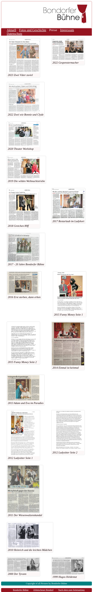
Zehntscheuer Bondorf (43, 590)
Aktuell (11, 30)
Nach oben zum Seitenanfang (71, 590)
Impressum (67, 30)
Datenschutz (14, 33)
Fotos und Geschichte (32, 30)
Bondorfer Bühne (21, 590)
